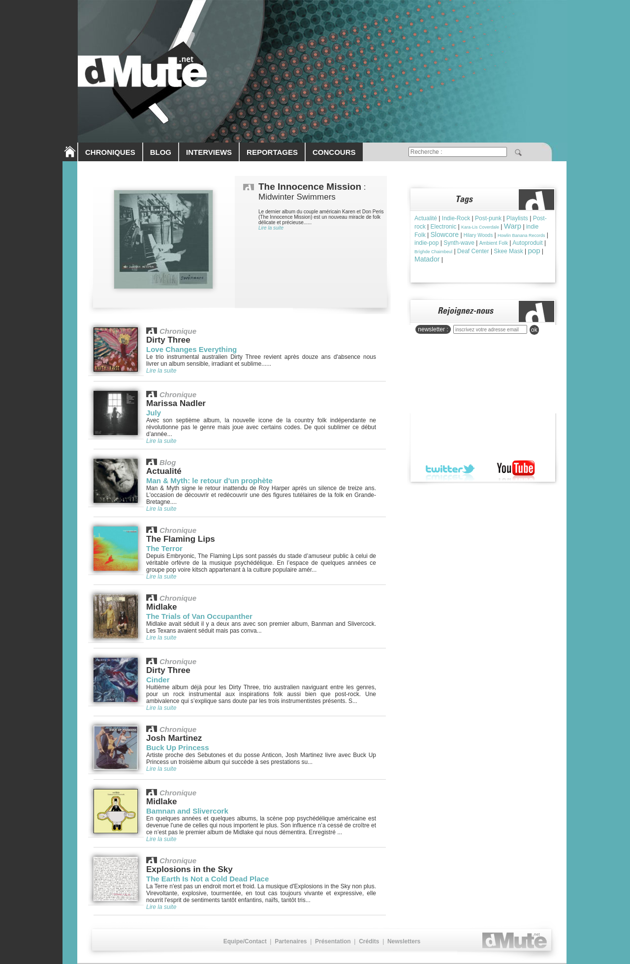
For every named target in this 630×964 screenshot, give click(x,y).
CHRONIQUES (110, 152)
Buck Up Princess (177, 747)
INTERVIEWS (209, 152)
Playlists (517, 218)
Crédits (369, 941)
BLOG (160, 152)
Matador (427, 259)
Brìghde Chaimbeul (433, 251)
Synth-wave (458, 242)
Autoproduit (527, 242)
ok (534, 329)
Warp (512, 226)
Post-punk (488, 218)
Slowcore (444, 234)
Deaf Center (473, 251)
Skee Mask (508, 251)
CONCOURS (334, 152)
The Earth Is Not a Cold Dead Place (207, 879)
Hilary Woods (478, 235)
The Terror (164, 548)
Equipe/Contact (245, 941)
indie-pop (426, 242)
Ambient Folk (493, 243)
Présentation (333, 941)
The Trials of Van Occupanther (199, 616)
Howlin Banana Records (521, 235)
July (153, 413)
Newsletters (403, 941)
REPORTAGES (272, 152)
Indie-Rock (456, 218)
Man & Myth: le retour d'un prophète (209, 480)
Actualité (425, 218)
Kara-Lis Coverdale (480, 227)
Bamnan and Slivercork (187, 811)
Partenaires (291, 941)
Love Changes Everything (191, 349)
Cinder (158, 679)
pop (534, 250)
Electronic (443, 226)
